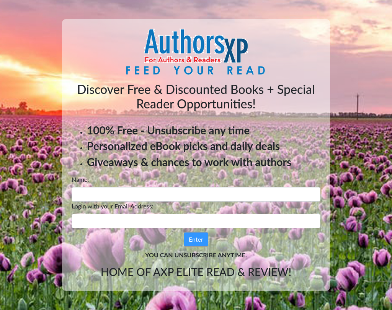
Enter (196, 239)
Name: (80, 179)
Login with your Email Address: (113, 206)
